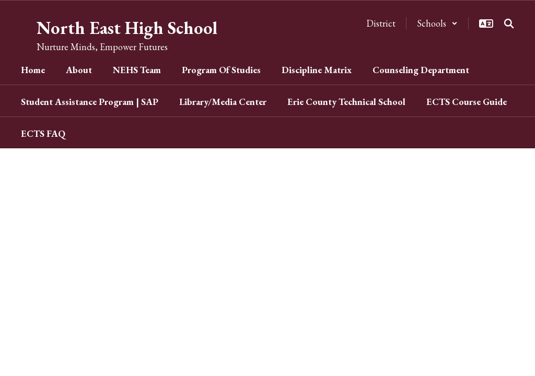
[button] (437, 23)
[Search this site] (509, 23)
